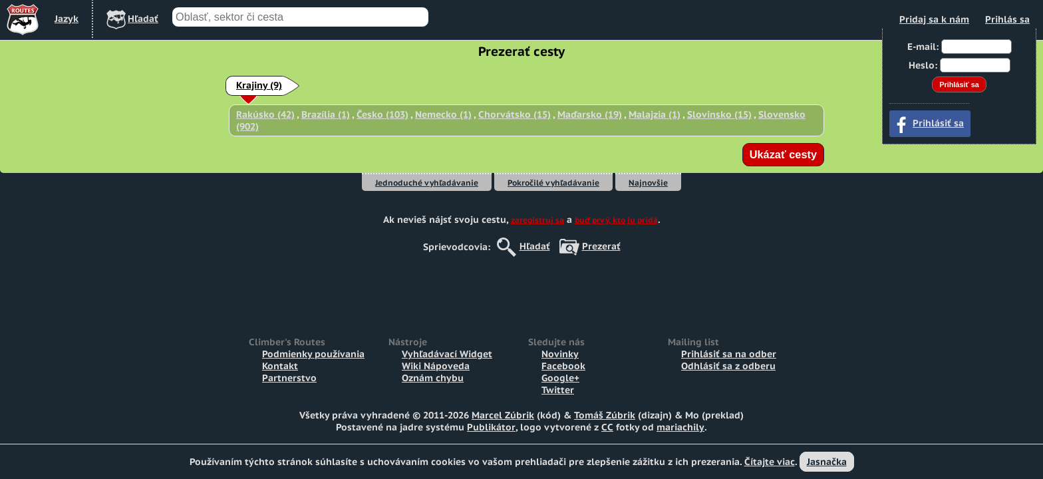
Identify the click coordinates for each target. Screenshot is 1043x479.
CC (607, 427)
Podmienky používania (313, 354)
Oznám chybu (433, 378)
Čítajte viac (769, 462)
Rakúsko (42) (265, 114)
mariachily (680, 427)
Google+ (560, 378)
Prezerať (601, 246)
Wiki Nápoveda (436, 366)
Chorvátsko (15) (514, 114)
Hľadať (535, 246)
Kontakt (280, 366)
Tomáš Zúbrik (604, 415)
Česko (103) (382, 114)
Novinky (560, 354)
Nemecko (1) (443, 114)
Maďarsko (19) (589, 114)
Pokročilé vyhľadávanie (553, 183)
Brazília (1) (325, 114)
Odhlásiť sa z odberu (728, 366)
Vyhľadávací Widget (447, 354)
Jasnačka (827, 462)
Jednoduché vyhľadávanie (426, 183)
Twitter (557, 390)
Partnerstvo (289, 378)
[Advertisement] (521, 290)
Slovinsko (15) (719, 114)
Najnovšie (648, 183)
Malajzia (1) (654, 114)
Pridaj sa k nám (934, 19)
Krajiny (259, 85)
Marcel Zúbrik (503, 415)
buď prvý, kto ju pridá (616, 220)
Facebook (563, 366)
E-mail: (923, 47)
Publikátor (491, 427)
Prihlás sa (1007, 19)
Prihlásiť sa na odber (728, 354)
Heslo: (923, 65)
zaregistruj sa (537, 220)
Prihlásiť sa (938, 123)
